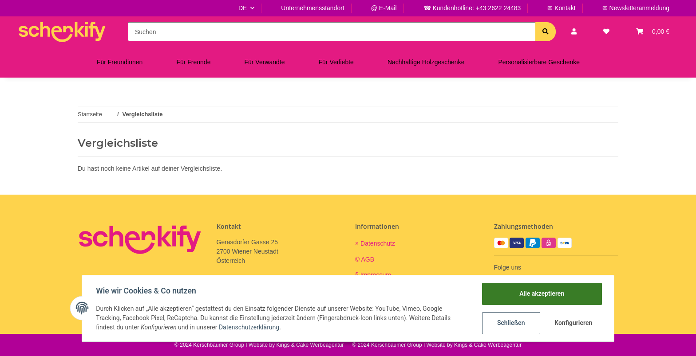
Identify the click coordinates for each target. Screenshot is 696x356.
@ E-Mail (384, 8)
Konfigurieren (573, 322)
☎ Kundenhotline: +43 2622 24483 (472, 8)
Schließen (511, 322)
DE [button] (242, 8)
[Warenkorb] (652, 31)
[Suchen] (332, 31)
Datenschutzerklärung (249, 327)
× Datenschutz (375, 243)
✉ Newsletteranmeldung (635, 8)
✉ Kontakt (561, 8)
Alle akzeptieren (541, 293)
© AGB (364, 259)
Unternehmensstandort (312, 8)
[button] (574, 31)
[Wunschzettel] (606, 31)
